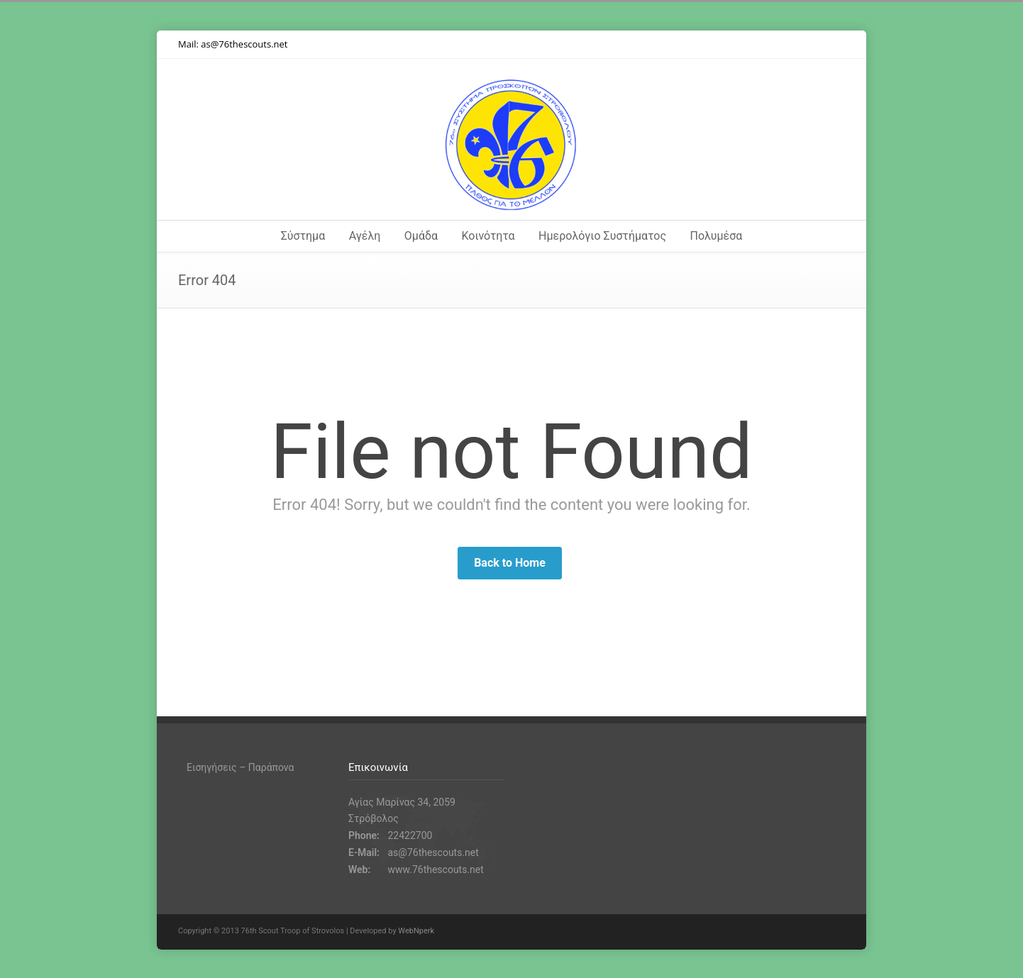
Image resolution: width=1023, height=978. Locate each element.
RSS (831, 44)
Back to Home (510, 562)
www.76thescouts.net (435, 869)
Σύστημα (303, 236)
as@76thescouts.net (244, 44)
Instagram (774, 44)
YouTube (802, 44)
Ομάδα (421, 236)
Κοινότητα (488, 236)
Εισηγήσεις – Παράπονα (240, 767)
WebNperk (416, 930)
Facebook (745, 44)
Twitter (717, 44)
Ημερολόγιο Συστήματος (602, 236)
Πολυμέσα (716, 236)
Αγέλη (365, 236)
